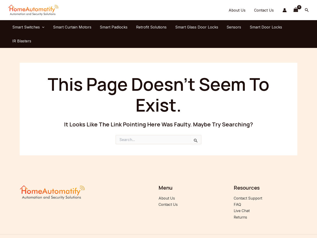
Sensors (230, 27)
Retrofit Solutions (149, 27)
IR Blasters (293, 27)
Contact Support (248, 184)
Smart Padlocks (113, 27)
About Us (238, 10)
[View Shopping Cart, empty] (295, 10)
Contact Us (264, 10)
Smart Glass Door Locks (193, 27)
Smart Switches (30, 27)
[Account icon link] (285, 10)
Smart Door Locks (261, 27)
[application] (43, 27)
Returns (241, 202)
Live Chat (242, 196)
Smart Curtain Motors (72, 27)
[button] (307, 10)
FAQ (237, 190)
